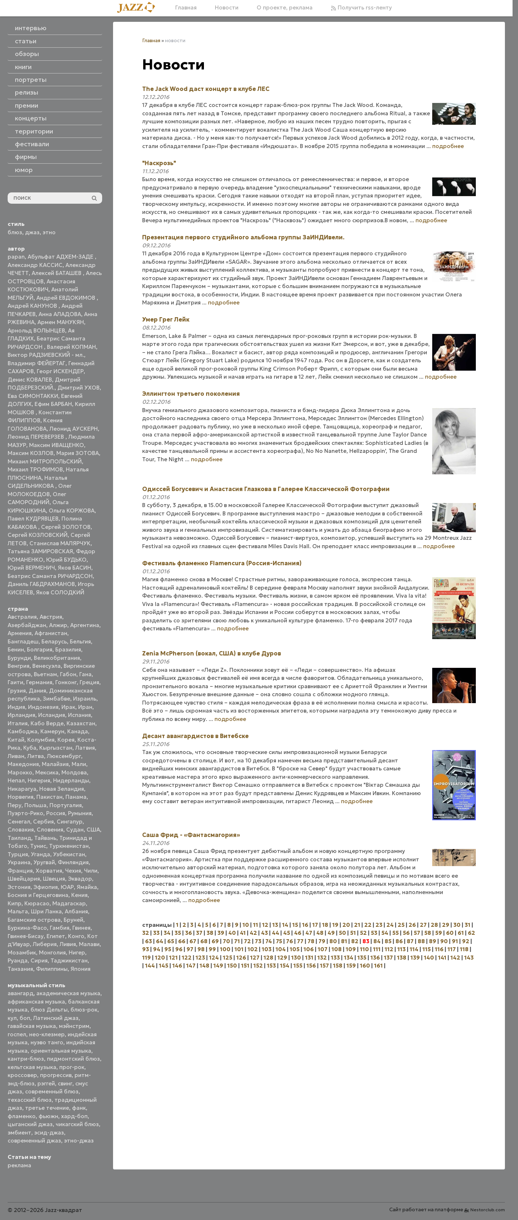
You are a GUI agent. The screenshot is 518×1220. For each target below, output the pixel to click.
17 (315, 924)
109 (351, 949)
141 (442, 957)
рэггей (46, 1083)
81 (344, 941)
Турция (18, 854)
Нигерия (39, 780)
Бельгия (80, 641)
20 (346, 924)
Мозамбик (22, 952)
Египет (56, 936)
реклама (19, 1165)
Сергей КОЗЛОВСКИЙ (38, 534)
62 (471, 932)
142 (455, 957)
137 (388, 957)
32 (145, 932)
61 (461, 932)
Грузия (17, 690)
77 (300, 941)
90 (444, 941)
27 (423, 924)
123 (200, 957)
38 (209, 932)
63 (148, 941)
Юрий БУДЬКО (66, 559)
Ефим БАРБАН (53, 403)
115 (426, 949)
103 (267, 949)
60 (450, 932)
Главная (186, 7)
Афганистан (51, 633)
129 (282, 957)
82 (354, 941)
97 (189, 949)
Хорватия (49, 870)
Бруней (73, 919)
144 (150, 965)
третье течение (47, 1107)
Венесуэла (46, 665)
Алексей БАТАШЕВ (57, 273)
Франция (20, 870)
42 (253, 932)
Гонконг (66, 682)
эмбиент (19, 1132)
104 (281, 949)
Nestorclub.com (487, 1209)
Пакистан (49, 796)
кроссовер (22, 1075)
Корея (66, 739)
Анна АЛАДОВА (60, 314)
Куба (29, 747)
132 (322, 957)
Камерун (52, 731)
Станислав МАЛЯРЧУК (60, 543)
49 (331, 932)
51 (353, 932)
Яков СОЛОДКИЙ (60, 592)
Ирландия (21, 714)
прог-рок (71, 1067)
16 (305, 924)
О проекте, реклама (285, 7)
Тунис (38, 845)
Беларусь (54, 641)
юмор (24, 170)
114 (414, 949)
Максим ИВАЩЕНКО (56, 445)
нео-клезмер (47, 1034)
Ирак (68, 706)
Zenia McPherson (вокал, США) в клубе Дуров (211, 653)
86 (399, 941)
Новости (226, 7)
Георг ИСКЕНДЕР (60, 371)
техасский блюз (30, 1099)
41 (243, 932)
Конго (76, 936)
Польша (35, 805)
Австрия (51, 616)
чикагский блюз (77, 1124)
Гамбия (59, 927)
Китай (16, 739)
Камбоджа (22, 731)
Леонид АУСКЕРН (73, 428)
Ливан (16, 756)
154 (284, 965)
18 (325, 924)
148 (204, 965)
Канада (77, 731)
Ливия (68, 944)
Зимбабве (56, 698)
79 (321, 941)
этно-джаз (79, 1140)
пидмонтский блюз (73, 1058)
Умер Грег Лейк (165, 319)
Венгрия (18, 665)
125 (227, 957)
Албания (76, 911)
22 (368, 924)
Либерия (45, 944)
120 (160, 957)
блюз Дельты (49, 1009)
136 (375, 957)
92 (465, 941)
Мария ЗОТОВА (77, 453)
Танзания (20, 968)
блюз (15, 232)
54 (384, 932)
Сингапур (70, 821)
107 (323, 949)
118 (464, 949)
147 (191, 965)
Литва (35, 756)
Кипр (14, 903)
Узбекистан (69, 854)
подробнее (448, 146)
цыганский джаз (30, 1124)
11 (255, 924)
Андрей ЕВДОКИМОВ (66, 297)
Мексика (47, 772)
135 (361, 957)
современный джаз (34, 1140)
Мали (79, 764)
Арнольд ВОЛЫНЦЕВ (36, 330)
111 (377, 949)
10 (245, 924)
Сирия (39, 960)
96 (178, 949)
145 (163, 965)
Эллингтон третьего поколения (191, 393)
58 (427, 932)
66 (181, 941)
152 (258, 965)
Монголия (52, 952)
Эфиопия (45, 887)
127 (255, 957)
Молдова (74, 772)
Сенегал (19, 821)
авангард (20, 993)
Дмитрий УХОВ (78, 387)
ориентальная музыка (61, 1050)
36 (188, 932)
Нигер (77, 952)
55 (395, 932)
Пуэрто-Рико (25, 813)
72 (247, 941)
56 (406, 932)
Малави (89, 944)
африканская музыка (36, 1001)
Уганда (40, 854)
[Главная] (139, 8)
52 (363, 932)
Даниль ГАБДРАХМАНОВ (41, 584)
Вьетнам (45, 674)
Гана (85, 674)
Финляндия (73, 862)
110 (364, 949)
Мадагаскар (69, 903)
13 (275, 924)
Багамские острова (34, 919)
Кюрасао (36, 903)
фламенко (22, 1116)
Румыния (80, 813)
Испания (79, 714)
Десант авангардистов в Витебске (195, 735)
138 (401, 957)
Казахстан (81, 723)
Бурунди (19, 657)
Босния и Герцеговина (38, 895)
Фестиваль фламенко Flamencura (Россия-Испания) (222, 563)
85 (388, 941)
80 (333, 941)
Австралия (22, 616)
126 (241, 957)
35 (177, 932)
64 (159, 941)
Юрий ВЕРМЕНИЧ (31, 567)
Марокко (20, 772)
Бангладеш (23, 641)
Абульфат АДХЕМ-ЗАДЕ (61, 256)
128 (268, 957)
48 (320, 932)
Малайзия (55, 764)
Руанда (18, 960)
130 (296, 957)
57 (417, 932)
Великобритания (57, 657)
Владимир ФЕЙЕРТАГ (36, 363)
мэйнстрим (74, 1025)
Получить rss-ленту (361, 7)
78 (311, 941)
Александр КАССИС (35, 265)
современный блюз (52, 1091)
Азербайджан (27, 625)
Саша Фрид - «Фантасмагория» (191, 834)
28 (434, 924)
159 (351, 965)
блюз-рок (84, 1009)
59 (438, 932)
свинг (65, 1083)
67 (192, 941)
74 (268, 941)
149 (218, 965)
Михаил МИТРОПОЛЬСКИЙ (45, 461)
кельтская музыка (32, 1067)
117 (451, 949)
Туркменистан (69, 845)
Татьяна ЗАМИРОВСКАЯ (40, 551)
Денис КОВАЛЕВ (30, 379)
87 (410, 941)
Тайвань (45, 837)
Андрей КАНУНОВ (33, 305)
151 (245, 965)
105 (295, 949)
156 (311, 965)
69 (215, 941)
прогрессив (56, 1075)
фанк (79, 1107)
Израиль (84, 698)
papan (16, 256)
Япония (81, 968)
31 (467, 924)
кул (12, 1017)
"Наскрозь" (159, 163)
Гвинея (81, 927)
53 (374, 932)
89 (432, 941)
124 (214, 957)
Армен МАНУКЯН (60, 322)
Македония (23, 764)
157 (324, 965)
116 (439, 949)
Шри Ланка (46, 911)
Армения (20, 633)
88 (421, 941)
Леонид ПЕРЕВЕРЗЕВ (36, 436)
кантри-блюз (26, 1058)
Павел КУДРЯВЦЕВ (33, 518)
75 (279, 941)
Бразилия (68, 649)
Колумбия (41, 739)
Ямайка (87, 887)
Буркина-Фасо (27, 927)
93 (145, 949)
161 (378, 965)
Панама (76, 796)
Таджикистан (69, 960)
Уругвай (44, 862)
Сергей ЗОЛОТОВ (66, 526)
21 (357, 924)
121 (173, 957)
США (93, 829)
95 (167, 949)
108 (337, 949)
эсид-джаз (49, 1132)
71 (237, 941)
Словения (50, 829)
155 (297, 965)
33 (156, 932)
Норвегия (20, 796)
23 (379, 924)
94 (156, 949)
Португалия (65, 805)
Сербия (43, 821)
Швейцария (24, 878)
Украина (19, 862)
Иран (85, 706)
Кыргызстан (55, 747)
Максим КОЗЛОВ (30, 453)
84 (377, 941)
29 (445, 924)
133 (335, 957)
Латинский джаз (56, 1017)
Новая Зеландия (61, 788)
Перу (14, 805)
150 (232, 965)
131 (309, 957)
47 (308, 932)
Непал (16, 780)
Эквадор (80, 878)
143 (469, 957)
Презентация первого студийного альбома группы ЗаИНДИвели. (243, 237)
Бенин (16, 649)
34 (167, 932)
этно (49, 232)
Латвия (85, 747)
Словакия (21, 829)
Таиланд (19, 837)
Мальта (18, 911)
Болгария (39, 649)
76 (289, 941)
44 (275, 932)
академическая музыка (68, 993)
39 (220, 932)
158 (337, 965)
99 (212, 949)
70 (226, 941)
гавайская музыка (32, 1025)
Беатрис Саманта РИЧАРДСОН (50, 576)
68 (204, 941)
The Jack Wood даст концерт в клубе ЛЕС (205, 88)
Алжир (58, 625)
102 (253, 949)
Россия (55, 813)
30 (457, 924)
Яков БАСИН (74, 567)
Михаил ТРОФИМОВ (35, 469)
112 (389, 949)
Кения (79, 895)
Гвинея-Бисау (26, 936)
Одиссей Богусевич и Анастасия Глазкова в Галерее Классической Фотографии (266, 489)
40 (232, 932)
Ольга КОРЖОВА (72, 510)
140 (429, 957)
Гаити (15, 682)
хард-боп (74, 1116)
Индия (16, 706)
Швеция (54, 878)
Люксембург (64, 756)
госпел (17, 1034)
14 (285, 924)
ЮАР (67, 887)
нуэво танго (47, 1042)
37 (199, 932)
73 (258, 941)
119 (146, 957)
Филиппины (52, 968)
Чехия (73, 870)
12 (265, 924)
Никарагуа (22, 788)
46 (297, 932)
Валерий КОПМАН (71, 346)
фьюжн (48, 1116)
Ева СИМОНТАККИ (33, 395)
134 (348, 957)
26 (412, 924)
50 (342, 932)
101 (239, 949)
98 (201, 949)
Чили (90, 870)
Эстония (19, 887)
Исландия (51, 714)
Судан (75, 829)
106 (309, 949)
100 (225, 949)
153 (271, 965)
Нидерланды (71, 780)
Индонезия (43, 706)
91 (455, 941)
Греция (89, 682)
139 (415, 957)
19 (335, 924)
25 (401, 924)
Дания (37, 690)
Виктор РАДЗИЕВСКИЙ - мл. (46, 354)
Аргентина (84, 625)
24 (390, 924)
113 (401, 949)
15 (295, 924)
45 (286, 932)
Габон (68, 674)
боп (25, 1017)
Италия (18, 723)
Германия (39, 682)
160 (365, 965)
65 (170, 941)
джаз (32, 232)
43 (264, 932)
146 (177, 965)
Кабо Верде (47, 723)
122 (187, 957)
